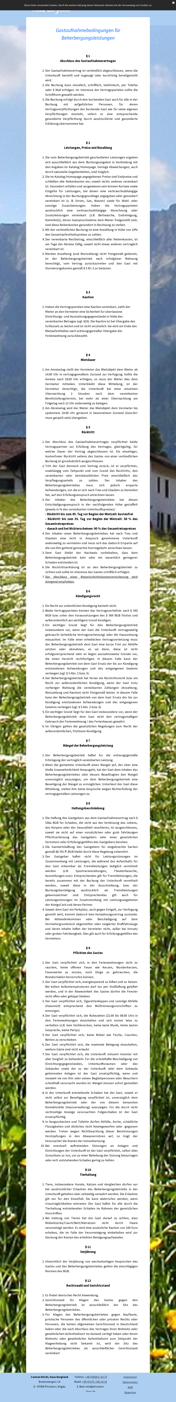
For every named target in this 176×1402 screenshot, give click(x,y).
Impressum (130, 1377)
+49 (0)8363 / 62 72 (96, 1377)
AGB (130, 1387)
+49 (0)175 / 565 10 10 (94, 1381)
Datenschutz (130, 1382)
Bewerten (130, 1392)
